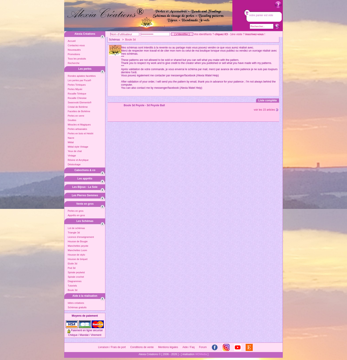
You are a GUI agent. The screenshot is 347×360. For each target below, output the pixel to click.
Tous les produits (77, 58)
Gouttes (72, 120)
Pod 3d (71, 268)
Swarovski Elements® (79, 102)
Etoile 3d (72, 263)
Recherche (73, 63)
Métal (71, 142)
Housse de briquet (77, 259)
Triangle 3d (74, 232)
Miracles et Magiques (79, 124)
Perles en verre (76, 115)
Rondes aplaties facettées (82, 76)
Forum (203, 347)
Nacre (71, 138)
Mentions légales (168, 347)
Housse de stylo (76, 254)
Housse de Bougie (78, 241)
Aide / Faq (189, 347)
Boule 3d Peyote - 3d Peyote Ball (144, 105)
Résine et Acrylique (78, 160)
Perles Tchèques (77, 84)
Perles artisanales (77, 129)
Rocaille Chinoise (77, 98)
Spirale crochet (76, 276)
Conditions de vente (142, 347)
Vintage (72, 155)
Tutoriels (72, 285)
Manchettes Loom (77, 250)
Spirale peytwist (76, 272)
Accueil (71, 41)
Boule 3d (72, 290)
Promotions (74, 54)
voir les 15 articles (266, 109)
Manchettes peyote (78, 245)
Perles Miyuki (75, 89)
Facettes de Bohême (79, 111)
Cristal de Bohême (78, 107)
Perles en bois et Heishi (80, 133)
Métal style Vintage (78, 146)
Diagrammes (74, 281)
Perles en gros (75, 211)
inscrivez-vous (254, 34)
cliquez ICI (221, 34)
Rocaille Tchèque (77, 93)
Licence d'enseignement (81, 237)
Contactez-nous (76, 45)
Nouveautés (74, 49)
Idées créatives (76, 303)
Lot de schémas (76, 228)
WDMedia (201, 354)
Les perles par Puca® (79, 80)
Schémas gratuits (77, 307)
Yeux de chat (75, 151)
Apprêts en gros (76, 215)
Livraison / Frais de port (112, 347)
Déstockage (74, 164)
